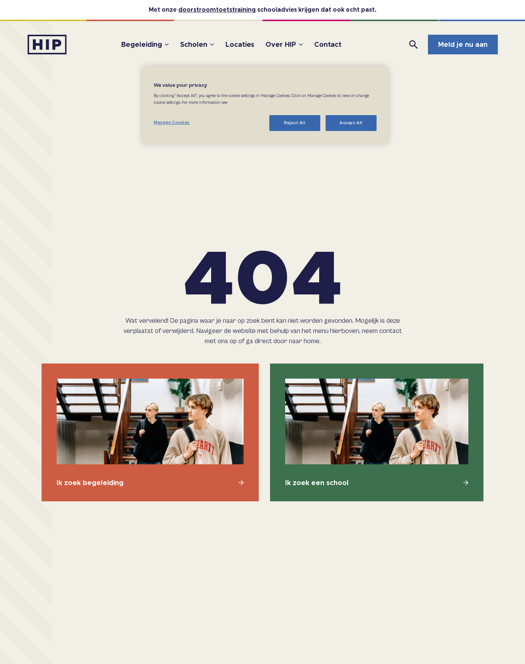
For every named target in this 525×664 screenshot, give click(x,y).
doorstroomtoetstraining (217, 10)
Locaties (239, 44)
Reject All (295, 122)
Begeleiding (141, 44)
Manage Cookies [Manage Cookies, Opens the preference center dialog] (172, 122)
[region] (265, 104)
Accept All (351, 122)
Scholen (193, 44)
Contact (327, 44)
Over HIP (281, 44)
